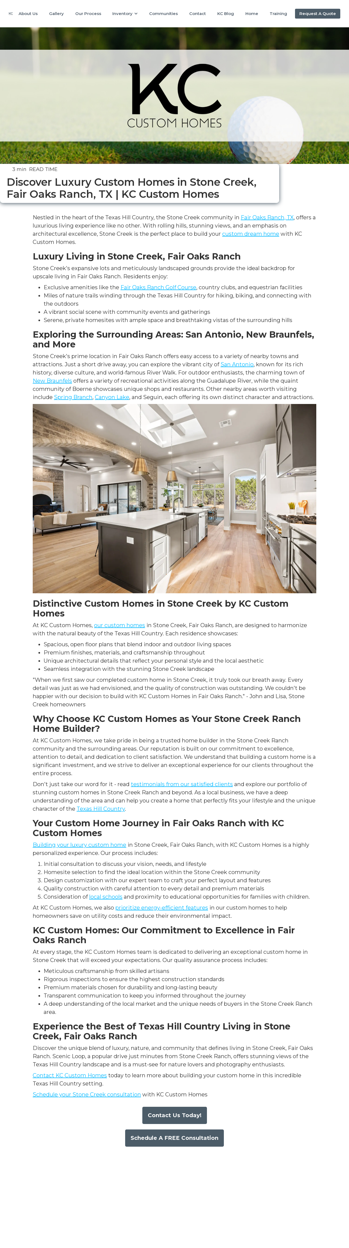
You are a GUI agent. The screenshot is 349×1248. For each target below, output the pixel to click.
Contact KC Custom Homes (70, 1075)
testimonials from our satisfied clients (182, 784)
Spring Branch (73, 397)
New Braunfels (52, 380)
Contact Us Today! (174, 1115)
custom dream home (250, 234)
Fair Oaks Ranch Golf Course (158, 287)
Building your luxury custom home (79, 845)
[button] (125, 14)
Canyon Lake (112, 397)
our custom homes (119, 625)
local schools (105, 896)
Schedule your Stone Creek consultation (87, 1094)
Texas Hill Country (101, 809)
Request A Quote (317, 13)
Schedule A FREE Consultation (174, 1138)
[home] (11, 13)
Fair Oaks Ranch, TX (267, 217)
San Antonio (237, 364)
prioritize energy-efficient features (161, 907)
